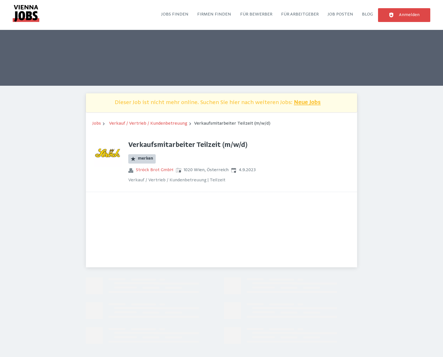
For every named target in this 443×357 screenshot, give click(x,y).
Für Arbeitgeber (300, 14)
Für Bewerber (256, 14)
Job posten (340, 14)
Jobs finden (174, 14)
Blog (367, 14)
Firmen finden (214, 14)
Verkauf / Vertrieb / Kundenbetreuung (148, 123)
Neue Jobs (307, 103)
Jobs (96, 123)
